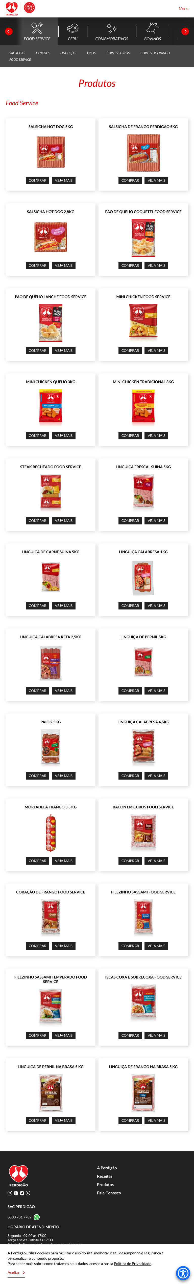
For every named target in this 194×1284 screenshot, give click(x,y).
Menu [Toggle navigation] (183, 8)
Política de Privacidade (132, 1263)
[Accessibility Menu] (183, 1273)
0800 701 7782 (20, 1217)
